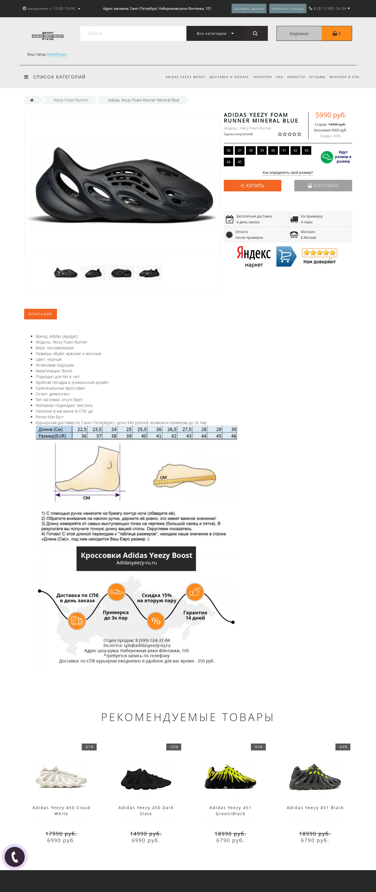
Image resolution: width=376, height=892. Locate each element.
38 (251, 150)
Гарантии (259, 77)
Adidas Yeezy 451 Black (315, 807)
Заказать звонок (249, 8)
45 (240, 161)
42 (295, 150)
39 (262, 150)
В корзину (323, 185)
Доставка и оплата (224, 77)
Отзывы (317, 77)
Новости (295, 77)
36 (229, 150)
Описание (40, 314)
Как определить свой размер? (288, 173)
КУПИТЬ (255, 185)
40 (273, 150)
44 (229, 161)
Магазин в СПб (344, 77)
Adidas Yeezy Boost (180, 77)
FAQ (277, 77)
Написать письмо (288, 8)
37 (240, 150)
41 (284, 150)
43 (307, 150)
